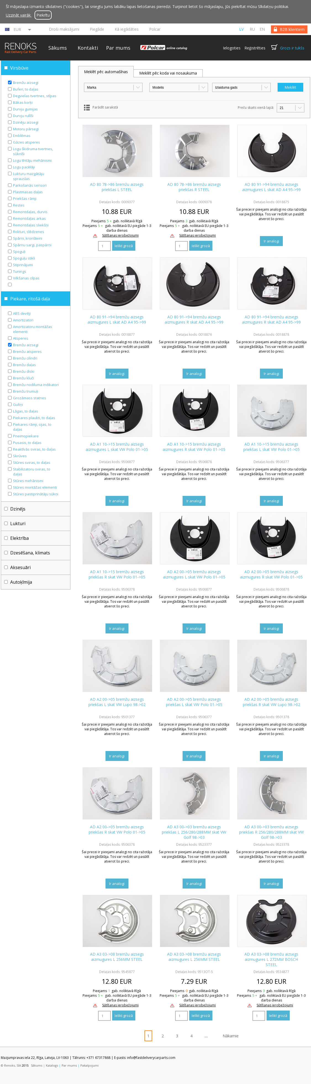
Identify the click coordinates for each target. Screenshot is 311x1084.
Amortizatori (23, 320)
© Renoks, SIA (11, 1065)
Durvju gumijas (25, 109)
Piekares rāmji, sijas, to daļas (32, 427)
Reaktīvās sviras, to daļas (34, 449)
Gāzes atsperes (26, 142)
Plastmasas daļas (28, 191)
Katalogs (52, 1065)
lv (241, 29)
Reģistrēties (254, 48)
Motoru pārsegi (26, 128)
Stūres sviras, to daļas (31, 462)
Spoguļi (19, 251)
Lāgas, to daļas (25, 411)
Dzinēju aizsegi (25, 122)
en (262, 29)
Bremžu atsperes (27, 351)
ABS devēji (22, 313)
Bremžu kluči (23, 378)
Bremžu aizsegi (25, 82)
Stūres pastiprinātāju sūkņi (35, 493)
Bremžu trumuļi (25, 391)
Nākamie (231, 1035)
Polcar (154, 29)
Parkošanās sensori (30, 185)
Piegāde (97, 29)
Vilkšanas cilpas (26, 278)
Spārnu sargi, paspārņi (32, 244)
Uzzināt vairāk (19, 15)
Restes (19, 205)
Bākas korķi (23, 102)
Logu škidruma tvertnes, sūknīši (33, 151)
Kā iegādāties (127, 29)
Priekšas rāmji (24, 198)
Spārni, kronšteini (27, 238)
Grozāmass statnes (29, 397)
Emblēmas (21, 135)
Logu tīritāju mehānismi (32, 160)
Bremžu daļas (24, 364)
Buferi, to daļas (25, 89)
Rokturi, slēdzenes (28, 231)
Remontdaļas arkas (29, 218)
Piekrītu (43, 15)
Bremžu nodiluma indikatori (36, 384)
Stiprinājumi (23, 264)
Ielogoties (232, 48)
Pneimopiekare (26, 435)
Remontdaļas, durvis (30, 211)
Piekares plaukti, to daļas (34, 417)
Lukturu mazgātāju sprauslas (28, 176)
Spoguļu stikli (24, 258)
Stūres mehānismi (28, 480)
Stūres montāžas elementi (35, 487)
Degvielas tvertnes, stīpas (34, 95)
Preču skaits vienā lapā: (256, 107)
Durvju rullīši (23, 115)
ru (252, 29)
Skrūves (20, 455)
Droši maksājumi (64, 29)
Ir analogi (271, 241)
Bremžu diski (23, 371)
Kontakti (88, 48)
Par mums (118, 48)
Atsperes (20, 338)
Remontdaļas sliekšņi (31, 225)
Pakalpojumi (89, 1065)
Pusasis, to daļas (27, 442)
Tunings (19, 271)
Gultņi (18, 404)
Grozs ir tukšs (292, 48)
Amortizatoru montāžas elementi (32, 329)
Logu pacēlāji (24, 167)
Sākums (57, 48)
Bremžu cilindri (25, 358)
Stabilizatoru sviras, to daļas (31, 472)
